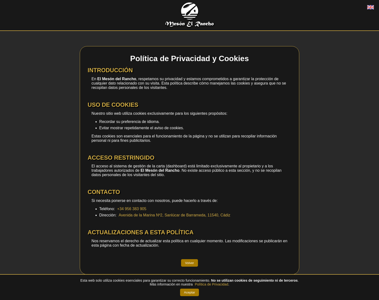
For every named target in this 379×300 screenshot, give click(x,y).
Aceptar (189, 292)
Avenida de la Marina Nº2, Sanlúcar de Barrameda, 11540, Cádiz (174, 215)
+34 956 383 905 (131, 209)
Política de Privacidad (211, 284)
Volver (189, 263)
